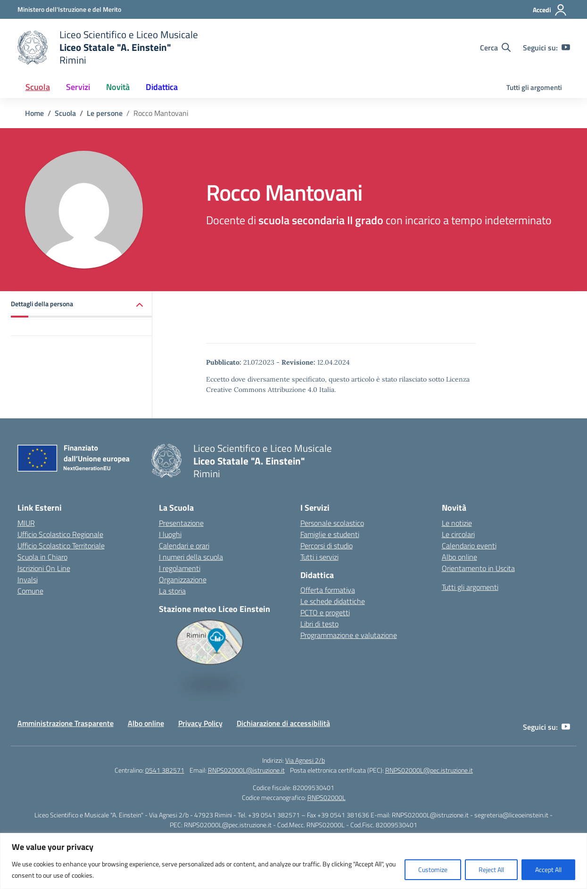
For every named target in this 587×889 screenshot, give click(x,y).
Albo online (459, 557)
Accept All (548, 869)
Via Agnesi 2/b (305, 760)
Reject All (491, 869)
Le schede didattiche (332, 601)
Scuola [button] (37, 87)
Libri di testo (319, 623)
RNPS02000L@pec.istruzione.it (429, 770)
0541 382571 (164, 770)
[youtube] (566, 47)
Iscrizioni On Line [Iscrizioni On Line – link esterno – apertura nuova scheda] (43, 568)
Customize (432, 869)
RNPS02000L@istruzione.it (246, 770)
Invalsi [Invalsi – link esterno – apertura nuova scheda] (27, 579)
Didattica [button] (162, 87)
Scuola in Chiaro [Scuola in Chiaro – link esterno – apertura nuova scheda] (42, 557)
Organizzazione (183, 579)
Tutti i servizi (319, 557)
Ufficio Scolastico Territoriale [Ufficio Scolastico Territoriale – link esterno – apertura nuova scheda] (61, 545)
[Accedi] (550, 10)
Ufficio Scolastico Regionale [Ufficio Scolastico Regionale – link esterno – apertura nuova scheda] (60, 534)
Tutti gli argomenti (534, 87)
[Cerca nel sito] (495, 47)
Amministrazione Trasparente (65, 723)
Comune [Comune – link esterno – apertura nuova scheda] (30, 590)
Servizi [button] (78, 87)
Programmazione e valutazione (348, 635)
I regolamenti (179, 568)
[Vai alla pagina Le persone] (105, 113)
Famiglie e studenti (329, 534)
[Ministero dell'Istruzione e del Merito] (69, 9)
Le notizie (457, 523)
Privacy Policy (200, 723)
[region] (293, 861)
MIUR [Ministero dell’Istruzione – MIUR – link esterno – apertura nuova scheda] (26, 523)
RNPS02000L (326, 797)
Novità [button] (118, 87)
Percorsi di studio (326, 545)
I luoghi (170, 534)
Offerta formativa (327, 589)
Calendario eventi (469, 545)
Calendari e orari (184, 545)
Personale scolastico (332, 523)
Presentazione (181, 523)
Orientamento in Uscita (478, 568)
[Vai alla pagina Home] (34, 113)
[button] (81, 305)
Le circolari (458, 534)
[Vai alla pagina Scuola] (65, 113)
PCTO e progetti (325, 612)
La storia (172, 590)
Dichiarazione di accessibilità (283, 723)
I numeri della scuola (191, 557)
